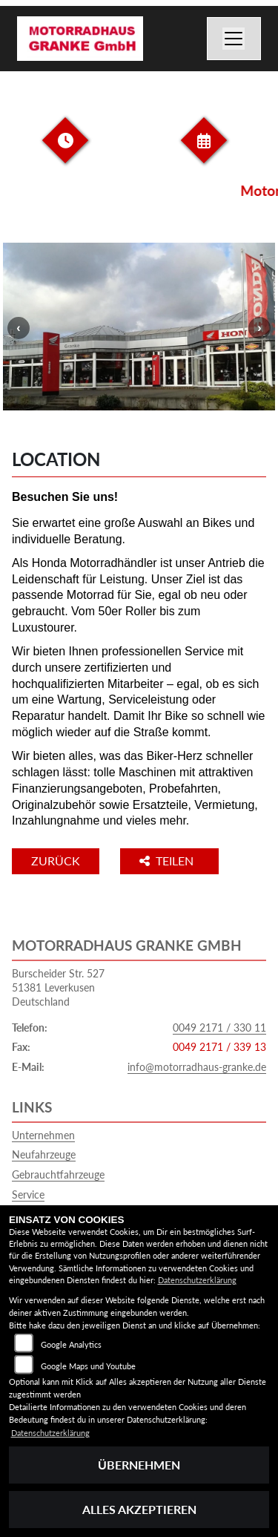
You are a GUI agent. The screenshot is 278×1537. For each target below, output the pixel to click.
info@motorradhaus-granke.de (197, 1067)
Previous (18, 328)
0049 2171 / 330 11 (219, 1027)
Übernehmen (139, 1465)
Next (259, 328)
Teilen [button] (167, 860)
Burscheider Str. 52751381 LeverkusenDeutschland (58, 987)
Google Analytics (71, 1344)
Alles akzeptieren (139, 1509)
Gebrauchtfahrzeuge (58, 1174)
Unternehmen (43, 1135)
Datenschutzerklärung (197, 1280)
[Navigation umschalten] (234, 38)
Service (28, 1194)
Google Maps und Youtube (88, 1366)
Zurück (55, 860)
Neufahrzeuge (44, 1154)
